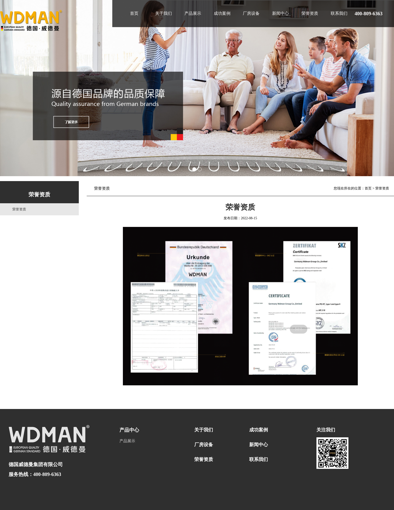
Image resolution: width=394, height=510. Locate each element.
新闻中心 (280, 13)
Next (388, 88)
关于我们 (163, 13)
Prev (6, 88)
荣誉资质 (309, 13)
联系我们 (339, 13)
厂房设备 (251, 13)
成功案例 (222, 13)
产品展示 (192, 13)
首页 (134, 13)
